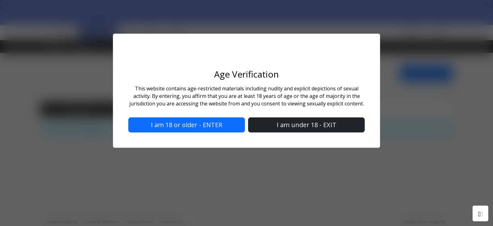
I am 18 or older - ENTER (186, 125)
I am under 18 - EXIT (306, 125)
